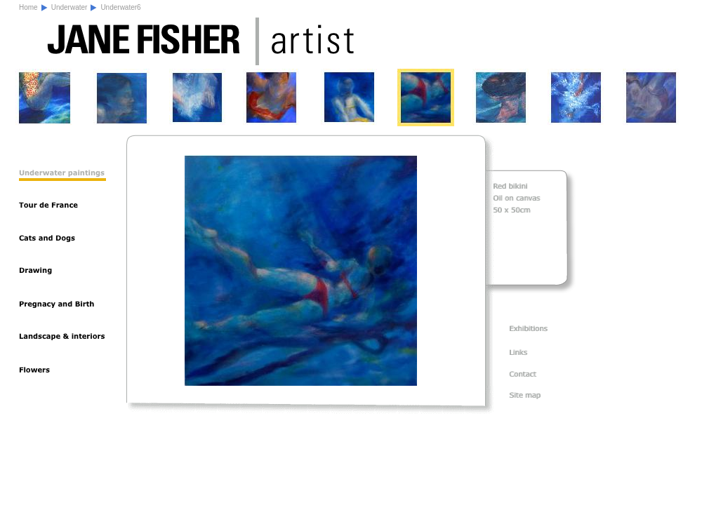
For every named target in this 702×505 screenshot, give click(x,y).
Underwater (69, 7)
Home (28, 7)
